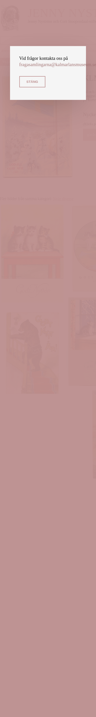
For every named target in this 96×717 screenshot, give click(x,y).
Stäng (32, 82)
